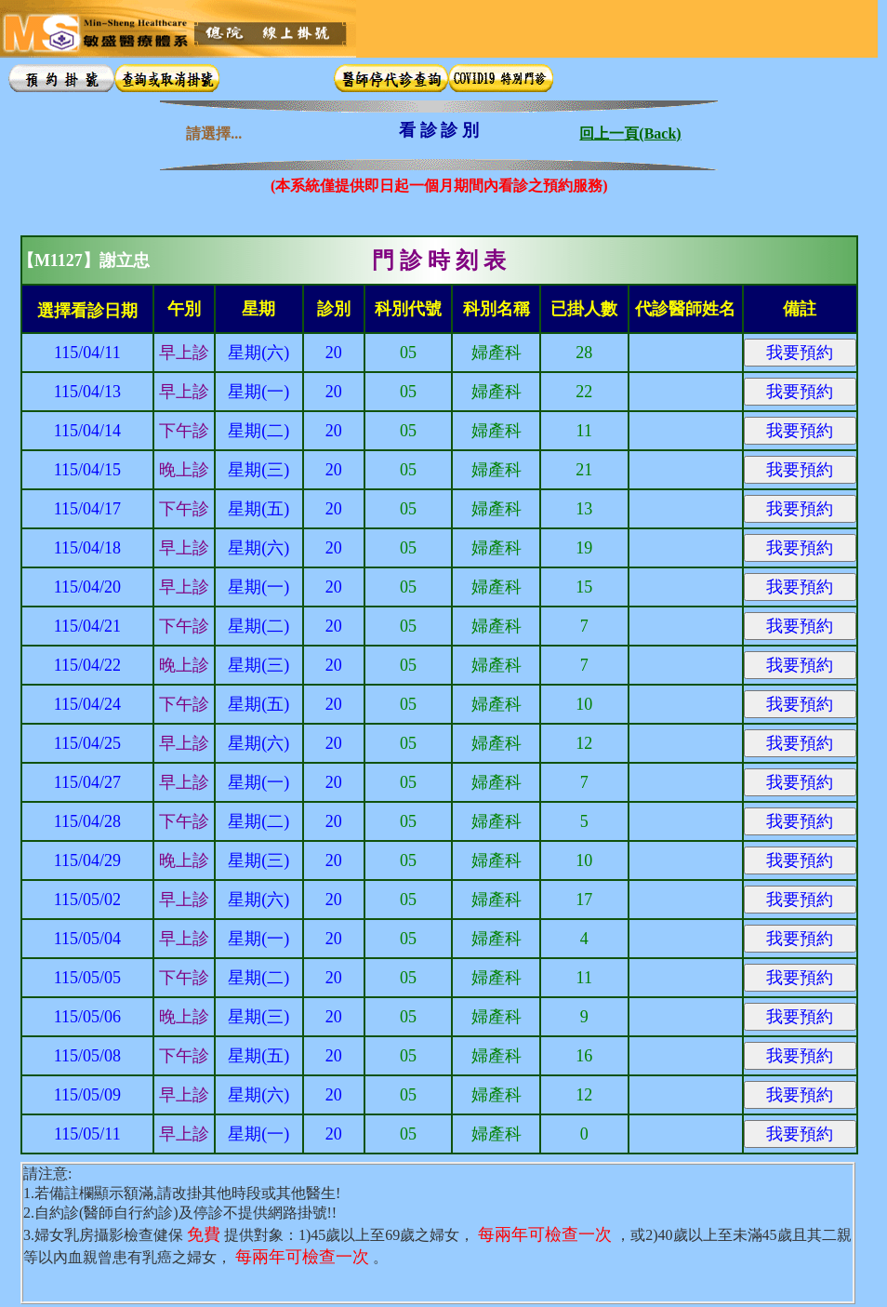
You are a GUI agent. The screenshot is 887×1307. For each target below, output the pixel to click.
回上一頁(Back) (630, 130)
